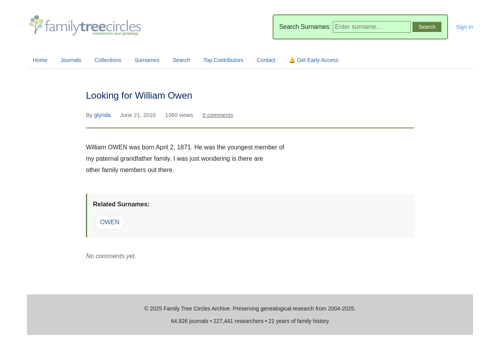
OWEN (110, 222)
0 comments (217, 115)
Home (40, 60)
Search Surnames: (305, 26)
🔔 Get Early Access (313, 60)
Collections (108, 60)
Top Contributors (223, 60)
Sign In (464, 27)
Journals (71, 60)
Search (181, 60)
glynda (103, 115)
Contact (266, 60)
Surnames (146, 60)
